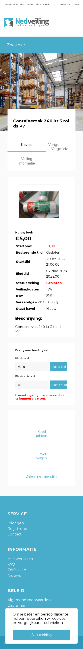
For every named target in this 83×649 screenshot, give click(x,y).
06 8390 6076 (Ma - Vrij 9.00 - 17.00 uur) (19, 4)
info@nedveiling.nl (42, 4)
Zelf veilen (17, 570)
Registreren (18, 529)
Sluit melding (41, 635)
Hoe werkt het (20, 559)
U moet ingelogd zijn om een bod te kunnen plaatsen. (40, 397)
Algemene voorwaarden (29, 600)
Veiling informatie (26, 161)
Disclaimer (17, 605)
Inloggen (16, 523)
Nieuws (63, 4)
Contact (76, 4)
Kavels (26, 145)
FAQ (69, 4)
